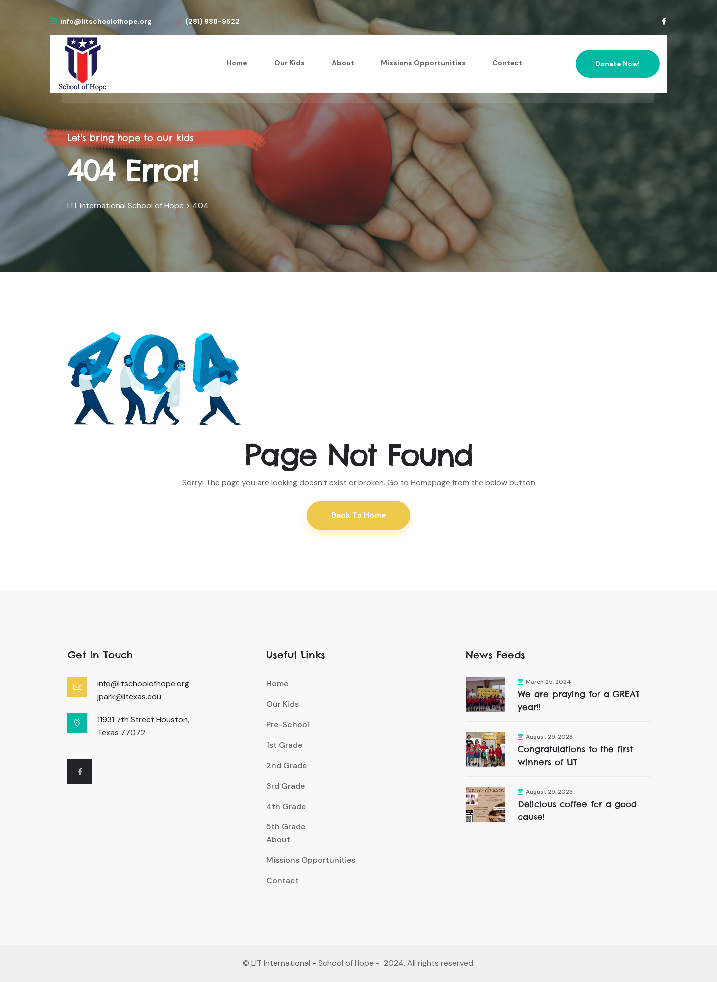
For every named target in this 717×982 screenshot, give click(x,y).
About (343, 62)
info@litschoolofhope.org (101, 21)
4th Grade (286, 807)
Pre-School (287, 725)
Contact (507, 62)
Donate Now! (618, 63)
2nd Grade (286, 766)
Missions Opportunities (423, 62)
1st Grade (284, 745)
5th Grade (285, 827)
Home (237, 62)
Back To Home (359, 515)
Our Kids (289, 62)
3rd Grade (285, 786)
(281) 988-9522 (207, 21)
